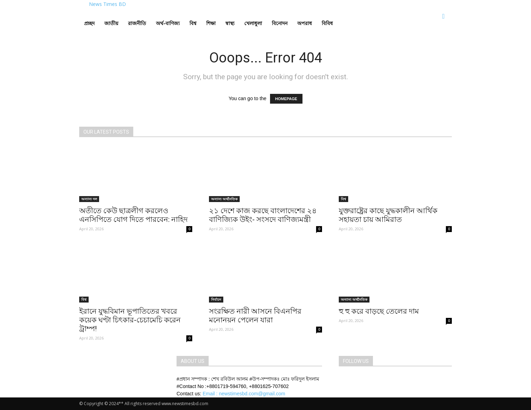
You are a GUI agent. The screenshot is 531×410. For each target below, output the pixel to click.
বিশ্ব (192, 23)
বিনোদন (279, 23)
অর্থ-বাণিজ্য (168, 23)
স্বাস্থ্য (229, 23)
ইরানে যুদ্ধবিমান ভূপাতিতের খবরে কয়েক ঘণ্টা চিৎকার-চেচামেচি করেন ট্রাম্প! (130, 320)
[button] (443, 16)
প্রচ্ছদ (89, 23)
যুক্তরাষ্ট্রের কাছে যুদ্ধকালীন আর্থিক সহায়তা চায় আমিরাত (388, 215)
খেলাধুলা (253, 23)
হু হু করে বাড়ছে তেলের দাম (379, 311)
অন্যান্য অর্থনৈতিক (224, 198)
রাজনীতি (137, 23)
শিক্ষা (211, 23)
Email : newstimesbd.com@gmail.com (244, 393)
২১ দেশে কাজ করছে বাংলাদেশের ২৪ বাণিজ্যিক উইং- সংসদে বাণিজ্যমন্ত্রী (263, 215)
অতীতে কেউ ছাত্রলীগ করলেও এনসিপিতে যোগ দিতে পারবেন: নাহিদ (133, 215)
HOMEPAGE (286, 99)
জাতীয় (111, 23)
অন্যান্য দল (89, 198)
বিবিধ (327, 23)
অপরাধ (304, 23)
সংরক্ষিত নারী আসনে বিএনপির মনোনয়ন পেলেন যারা (255, 315)
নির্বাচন (216, 299)
